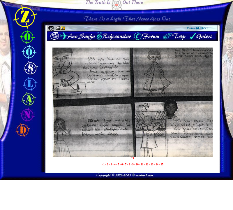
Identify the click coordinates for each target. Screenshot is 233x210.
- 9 (132, 164)
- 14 (156, 164)
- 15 (161, 164)
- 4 (114, 164)
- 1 (103, 164)
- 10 (136, 164)
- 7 (125, 164)
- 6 (121, 164)
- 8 (128, 164)
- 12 (146, 164)
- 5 (118, 164)
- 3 (110, 164)
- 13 (151, 164)
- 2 (107, 164)
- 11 (141, 164)
